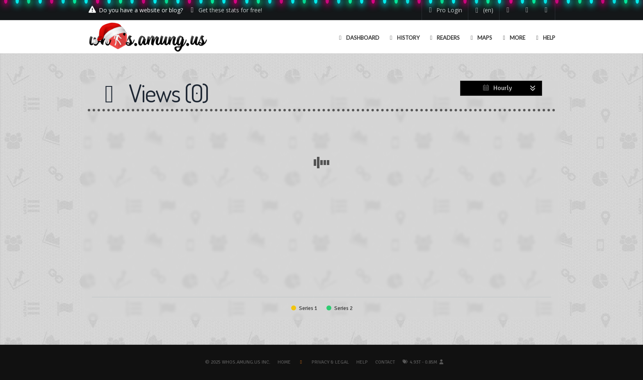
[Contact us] (546, 10)
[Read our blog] (527, 10)
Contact (385, 362)
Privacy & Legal (330, 362)
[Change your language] (482, 10)
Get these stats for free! (230, 10)
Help (362, 362)
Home (284, 362)
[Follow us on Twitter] (508, 10)
